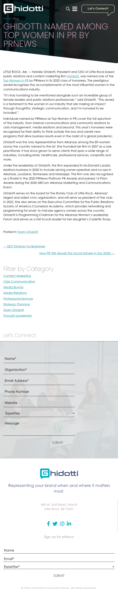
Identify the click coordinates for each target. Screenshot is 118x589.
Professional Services (18, 298)
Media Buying (13, 287)
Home (7, 18)
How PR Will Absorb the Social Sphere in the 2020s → (77, 253)
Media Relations (15, 293)
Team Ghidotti (27, 232)
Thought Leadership (17, 315)
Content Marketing (17, 276)
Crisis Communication (19, 281)
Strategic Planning (16, 304)
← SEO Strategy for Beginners (24, 246)
